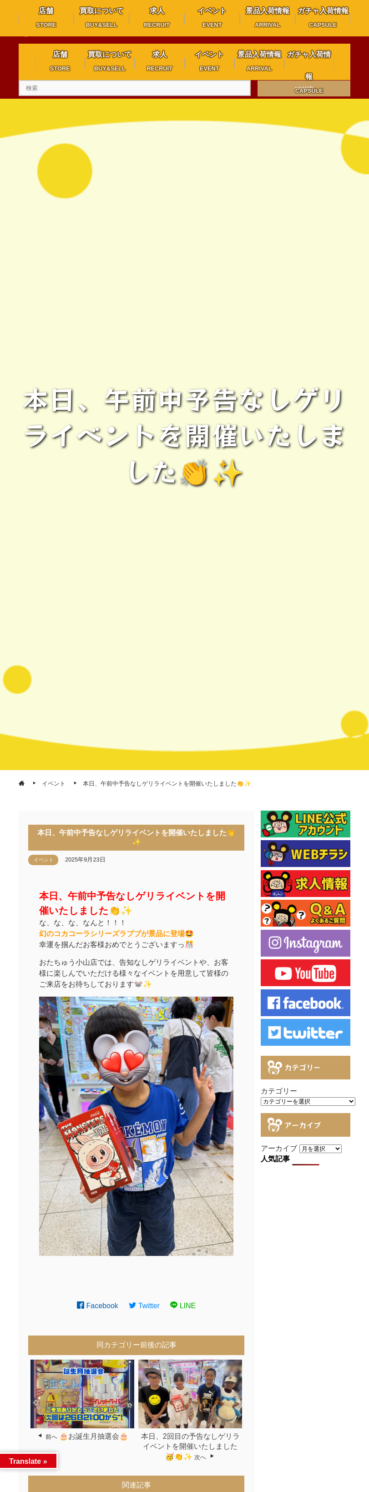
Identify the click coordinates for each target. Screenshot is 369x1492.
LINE (183, 1306)
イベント (44, 859)
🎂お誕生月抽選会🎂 (93, 1436)
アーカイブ (279, 1148)
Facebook (97, 1306)
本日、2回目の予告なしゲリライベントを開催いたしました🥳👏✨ (190, 1446)
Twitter (144, 1306)
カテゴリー (279, 1091)
